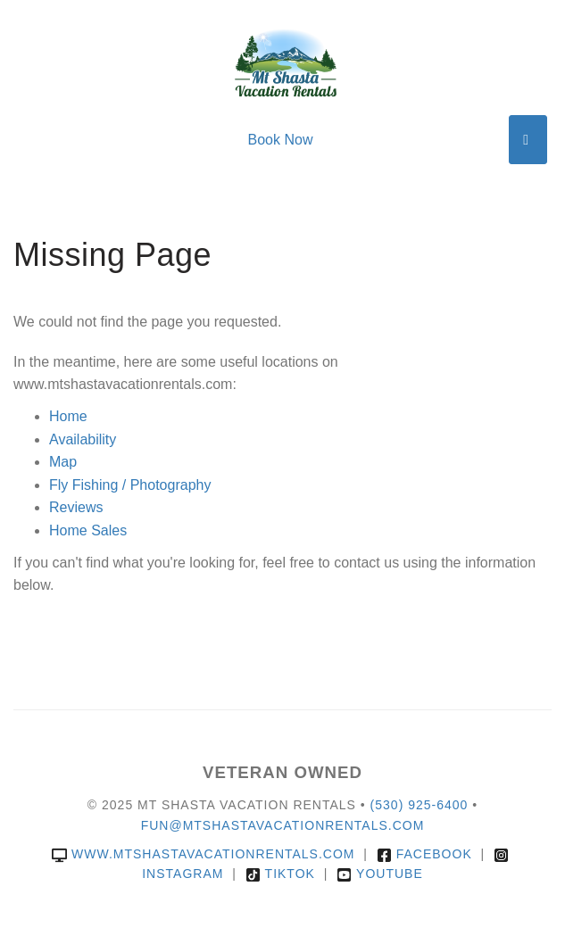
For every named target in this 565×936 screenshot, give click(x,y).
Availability (82, 439)
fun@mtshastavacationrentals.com (283, 825)
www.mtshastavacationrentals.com (203, 854)
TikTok (280, 873)
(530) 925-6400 (419, 805)
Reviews (76, 507)
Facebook (424, 854)
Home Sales (88, 530)
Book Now (280, 139)
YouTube (380, 873)
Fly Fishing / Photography (130, 485)
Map (63, 461)
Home (68, 416)
